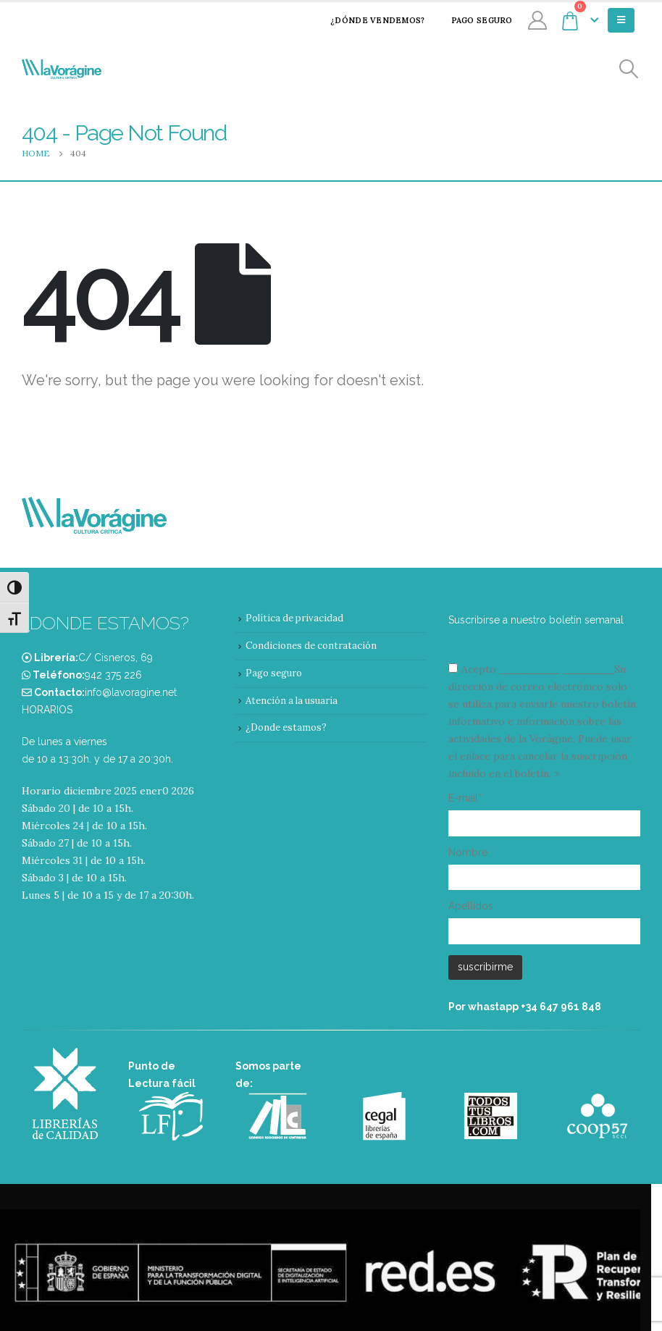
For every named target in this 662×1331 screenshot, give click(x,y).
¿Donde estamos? (286, 727)
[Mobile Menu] (621, 20)
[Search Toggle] (629, 69)
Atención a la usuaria (292, 700)
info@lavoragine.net (131, 692)
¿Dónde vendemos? (367, 20)
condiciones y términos (555, 669)
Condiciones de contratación (311, 645)
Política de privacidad (294, 618)
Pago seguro (472, 20)
